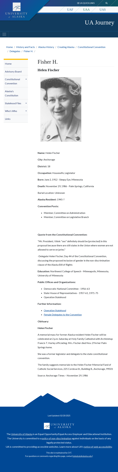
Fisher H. (28, 51)
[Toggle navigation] (4, 34)
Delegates (15, 51)
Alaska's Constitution (11, 93)
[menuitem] (16, 64)
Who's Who (11, 110)
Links (7, 118)
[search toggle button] (106, 3)
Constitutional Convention (91, 46)
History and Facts (25, 46)
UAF (70, 9)
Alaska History (46, 46)
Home (9, 46)
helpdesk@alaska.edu (82, 456)
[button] (27, 79)
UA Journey (99, 22)
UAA (86, 9)
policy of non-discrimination (56, 438)
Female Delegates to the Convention (63, 314)
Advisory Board (13, 71)
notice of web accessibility (98, 446)
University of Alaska (21, 434)
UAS (103, 9)
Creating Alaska (65, 46)
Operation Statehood (55, 310)
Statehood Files (13, 103)
